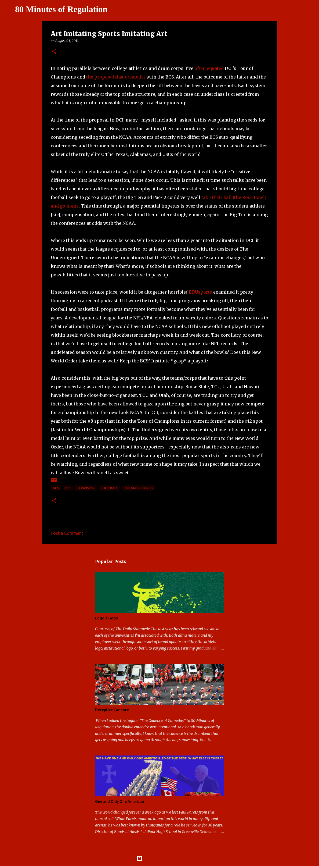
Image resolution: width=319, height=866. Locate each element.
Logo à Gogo (106, 618)
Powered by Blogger (159, 858)
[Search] (115, 9)
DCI (68, 488)
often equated (209, 68)
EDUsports (200, 292)
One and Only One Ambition (119, 801)
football (109, 488)
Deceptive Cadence (112, 710)
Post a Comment (67, 533)
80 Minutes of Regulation (61, 9)
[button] (54, 51)
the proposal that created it (115, 77)
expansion (86, 488)
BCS (56, 488)
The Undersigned (138, 488)
